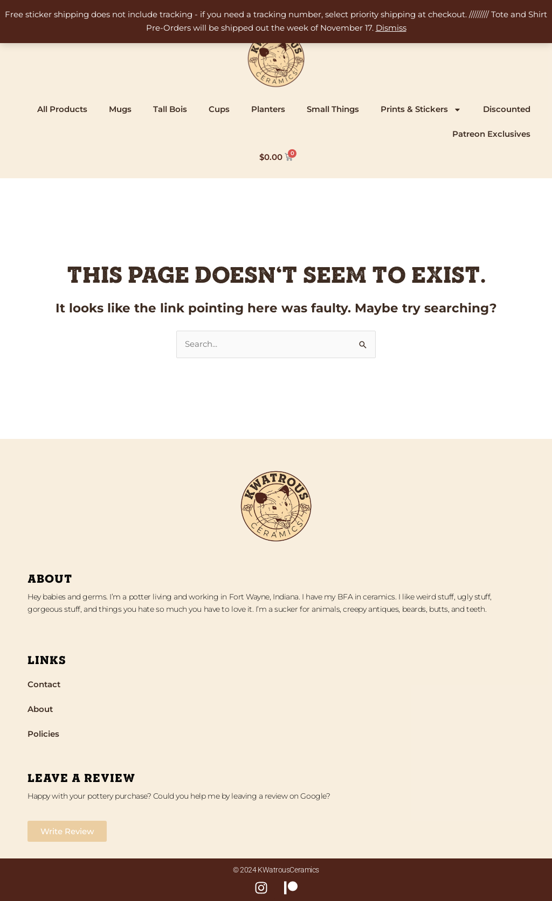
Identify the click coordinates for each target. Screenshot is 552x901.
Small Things (333, 109)
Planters (268, 109)
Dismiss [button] (391, 28)
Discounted (506, 109)
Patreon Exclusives (491, 134)
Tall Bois (170, 109)
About (40, 709)
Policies (43, 734)
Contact (43, 684)
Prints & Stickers (421, 109)
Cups (219, 109)
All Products (62, 109)
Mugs (120, 109)
